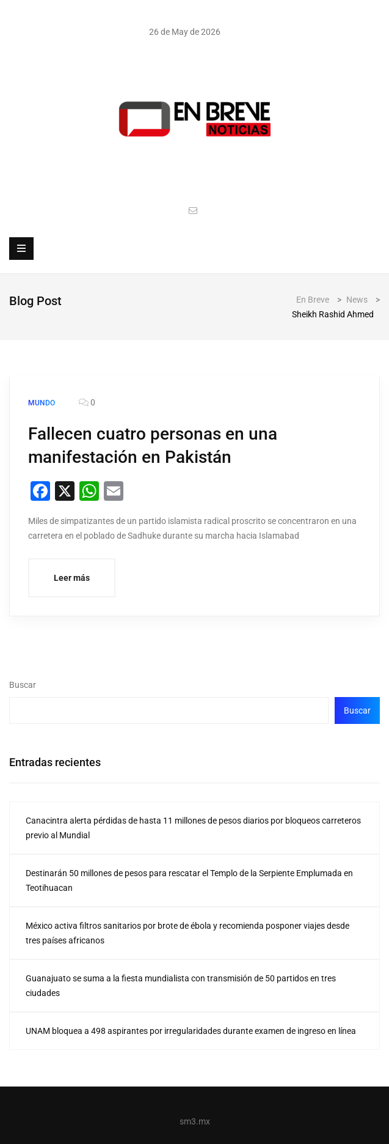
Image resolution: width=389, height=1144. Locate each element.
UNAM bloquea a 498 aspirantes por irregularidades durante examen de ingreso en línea (191, 1031)
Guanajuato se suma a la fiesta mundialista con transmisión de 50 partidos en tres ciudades (181, 985)
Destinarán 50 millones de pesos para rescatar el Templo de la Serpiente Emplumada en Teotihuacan (189, 880)
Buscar (22, 685)
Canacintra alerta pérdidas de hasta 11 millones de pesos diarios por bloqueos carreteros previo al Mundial (193, 828)
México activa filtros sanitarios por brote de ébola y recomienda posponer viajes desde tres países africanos (187, 933)
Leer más (72, 578)
